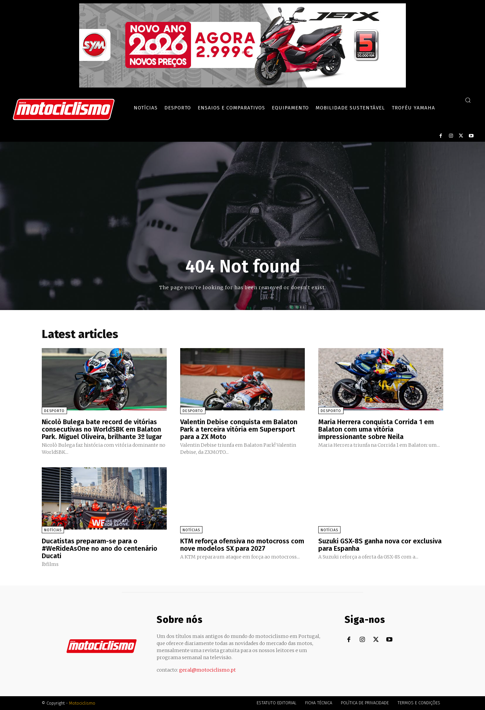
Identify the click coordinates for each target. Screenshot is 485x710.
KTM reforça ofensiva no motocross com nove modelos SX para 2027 (242, 544)
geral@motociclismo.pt (207, 670)
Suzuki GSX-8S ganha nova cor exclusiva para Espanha (380, 544)
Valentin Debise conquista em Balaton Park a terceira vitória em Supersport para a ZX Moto (238, 429)
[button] (468, 100)
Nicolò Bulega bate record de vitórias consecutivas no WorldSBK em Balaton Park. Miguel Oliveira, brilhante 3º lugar (102, 429)
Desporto (54, 411)
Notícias (53, 530)
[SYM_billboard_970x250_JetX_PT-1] (242, 86)
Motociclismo (82, 703)
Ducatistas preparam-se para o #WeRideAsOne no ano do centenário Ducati (99, 548)
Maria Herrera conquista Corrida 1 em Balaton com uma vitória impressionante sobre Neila (376, 429)
